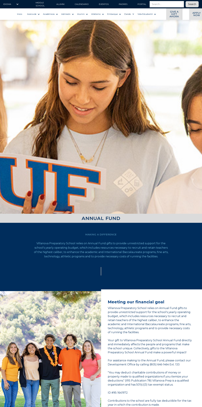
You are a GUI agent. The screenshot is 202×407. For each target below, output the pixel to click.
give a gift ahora (174, 14)
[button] (11, 4)
